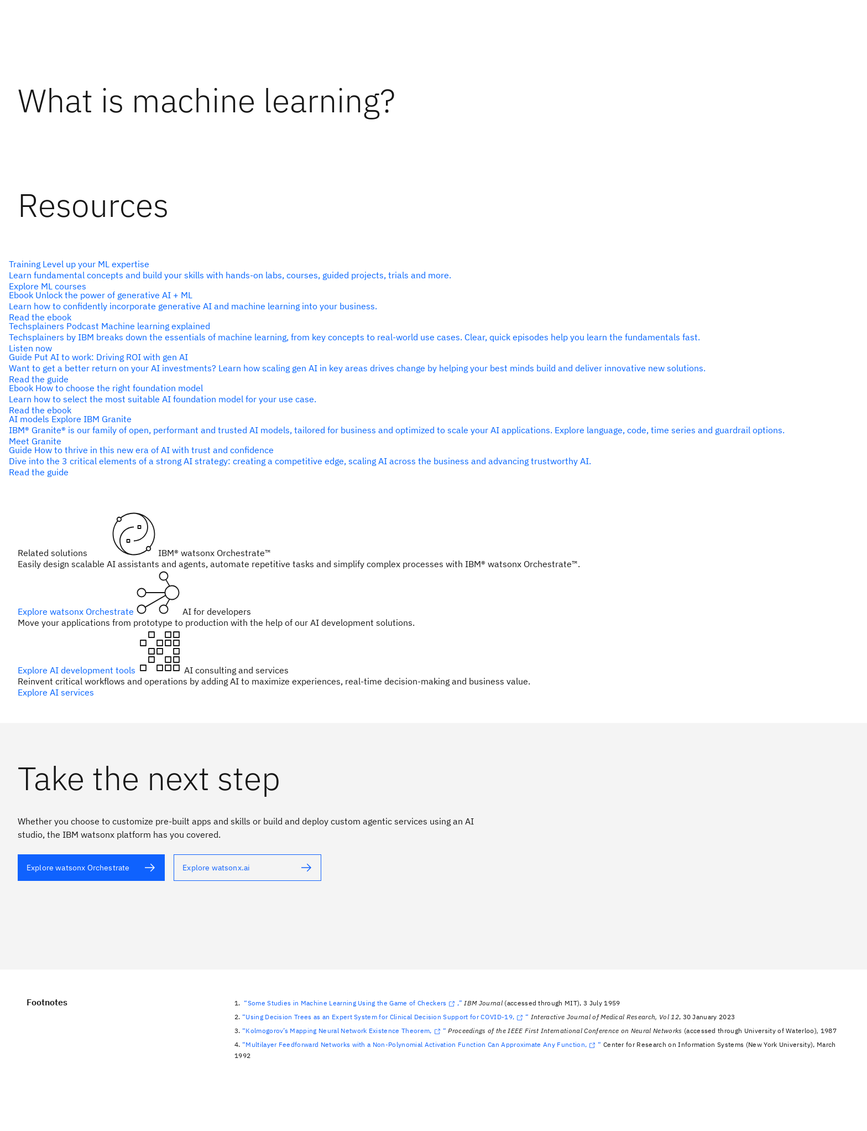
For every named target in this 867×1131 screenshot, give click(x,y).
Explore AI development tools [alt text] (78, 670)
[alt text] (429, 275)
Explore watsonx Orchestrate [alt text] (77, 611)
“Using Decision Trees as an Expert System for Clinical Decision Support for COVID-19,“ (385, 1017)
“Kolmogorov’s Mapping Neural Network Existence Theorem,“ (344, 1030)
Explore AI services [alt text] (56, 692)
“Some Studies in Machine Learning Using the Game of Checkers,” (353, 1003)
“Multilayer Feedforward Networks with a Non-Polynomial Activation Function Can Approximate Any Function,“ (422, 1044)
